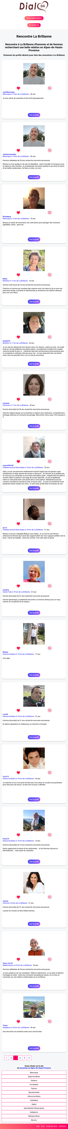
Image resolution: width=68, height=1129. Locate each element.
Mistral (5, 652)
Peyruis (34, 1088)
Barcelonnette (34, 1092)
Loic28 (5, 714)
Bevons (34, 1120)
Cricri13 (6, 777)
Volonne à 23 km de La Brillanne (15, 903)
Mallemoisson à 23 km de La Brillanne (17, 965)
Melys (5, 279)
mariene (6, 590)
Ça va (5, 528)
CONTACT (62, 1126)
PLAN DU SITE (51, 1126)
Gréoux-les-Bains (34, 1096)
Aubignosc (34, 1112)
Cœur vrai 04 (8, 963)
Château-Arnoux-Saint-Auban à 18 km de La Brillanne (23, 467)
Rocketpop (7, 217)
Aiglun (34, 1104)
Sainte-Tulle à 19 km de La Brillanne (16, 592)
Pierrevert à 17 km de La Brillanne (15, 405)
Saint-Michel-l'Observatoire (34, 1108)
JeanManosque (9, 92)
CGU (43, 1126)
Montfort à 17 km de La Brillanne (15, 281)
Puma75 (6, 839)
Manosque (34, 1073)
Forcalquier (34, 1084)
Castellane (34, 1100)
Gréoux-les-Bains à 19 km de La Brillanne (18, 654)
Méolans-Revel (34, 1116)
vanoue (5, 901)
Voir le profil (34, 115)
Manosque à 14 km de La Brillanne (16, 94)
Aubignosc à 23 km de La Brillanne (16, 1027)
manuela (6, 403)
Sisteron (34, 1080)
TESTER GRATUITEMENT (34, 18)
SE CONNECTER (34, 25)
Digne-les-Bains (34, 1077)
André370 (6, 341)
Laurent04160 (8, 465)
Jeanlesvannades (9, 154)
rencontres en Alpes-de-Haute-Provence (35, 1068)
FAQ (37, 1126)
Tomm (5, 1025)
